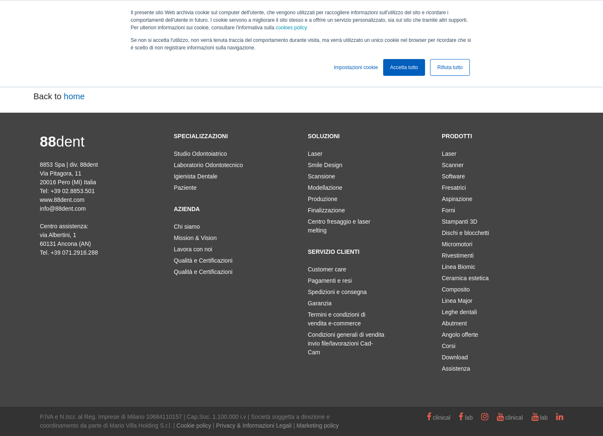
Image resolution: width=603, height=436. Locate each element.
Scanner (453, 165)
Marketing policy (317, 425)
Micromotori (457, 244)
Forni (448, 210)
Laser (315, 153)
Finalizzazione (326, 210)
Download (455, 357)
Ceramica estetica (465, 278)
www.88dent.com (62, 199)
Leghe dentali (459, 312)
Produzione (323, 199)
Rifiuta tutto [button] (450, 67)
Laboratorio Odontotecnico (208, 165)
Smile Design (325, 165)
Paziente (185, 187)
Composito (456, 289)
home (74, 96)
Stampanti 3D (459, 221)
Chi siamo (187, 226)
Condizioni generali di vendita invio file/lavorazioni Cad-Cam (346, 343)
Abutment (454, 323)
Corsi (449, 346)
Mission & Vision (195, 238)
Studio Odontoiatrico (200, 153)
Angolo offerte (460, 334)
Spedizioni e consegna (337, 292)
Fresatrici (454, 187)
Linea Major (457, 300)
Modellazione (325, 187)
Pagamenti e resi (330, 280)
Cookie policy (193, 425)
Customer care (327, 269)
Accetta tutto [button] (404, 67)
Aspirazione (457, 199)
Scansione (321, 176)
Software (453, 176)
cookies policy (291, 28)
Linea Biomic (458, 266)
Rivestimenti (458, 255)
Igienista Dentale (195, 176)
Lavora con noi (193, 249)
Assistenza (456, 368)
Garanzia (320, 303)
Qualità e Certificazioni (203, 260)
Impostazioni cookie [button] (356, 67)
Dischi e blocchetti (465, 233)
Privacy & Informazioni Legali (254, 425)
